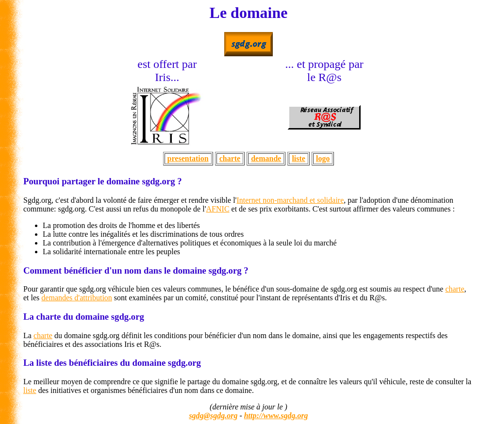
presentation (188, 158)
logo (323, 158)
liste (298, 158)
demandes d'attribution (76, 298)
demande (266, 158)
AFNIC (218, 209)
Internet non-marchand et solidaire (290, 200)
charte (230, 158)
